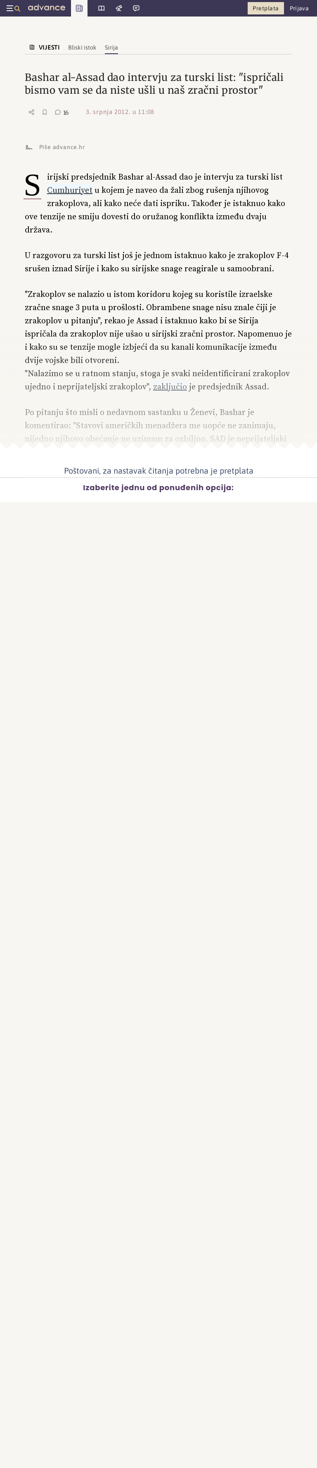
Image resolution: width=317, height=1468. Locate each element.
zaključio (170, 386)
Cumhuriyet (69, 190)
